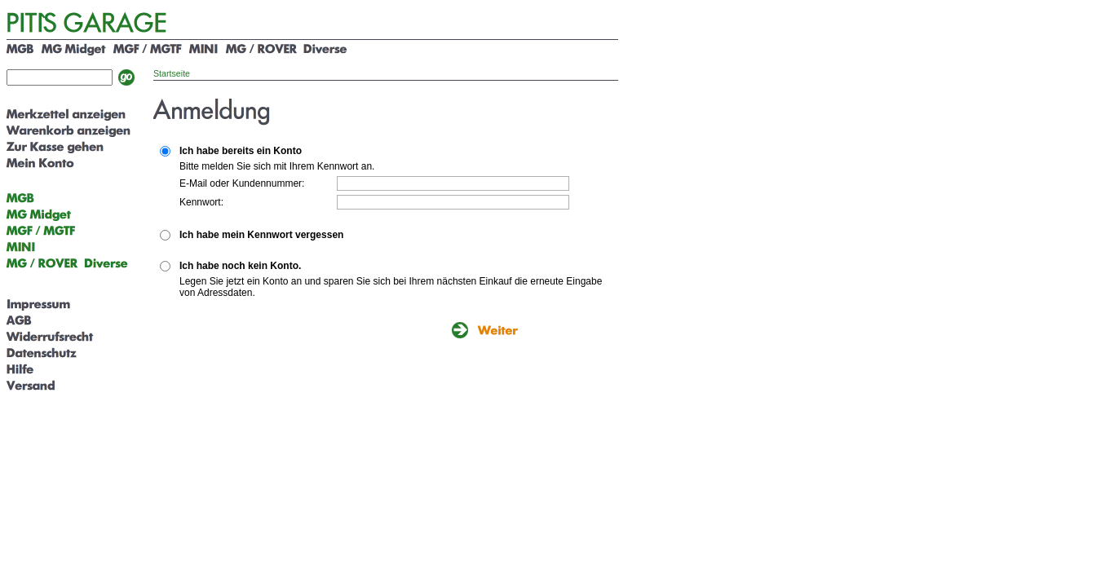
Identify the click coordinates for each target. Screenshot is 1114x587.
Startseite (171, 73)
